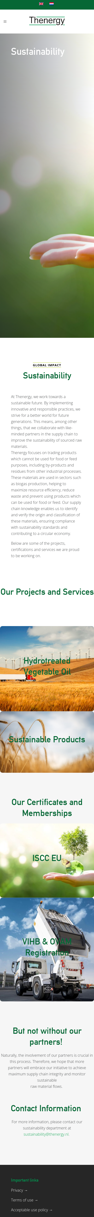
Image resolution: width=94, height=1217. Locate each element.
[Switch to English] (42, 4)
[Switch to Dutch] (52, 4)
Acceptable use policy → (32, 1209)
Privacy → (19, 1190)
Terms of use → (24, 1200)
